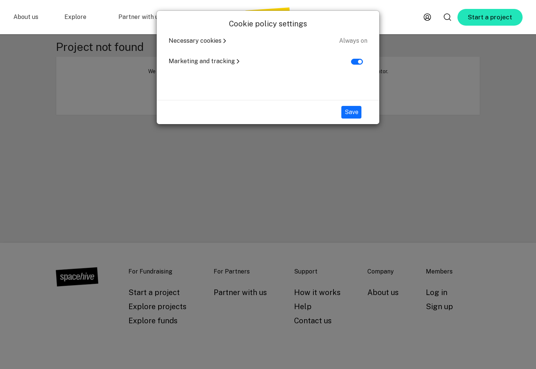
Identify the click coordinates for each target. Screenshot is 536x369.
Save (351, 112)
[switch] (357, 62)
